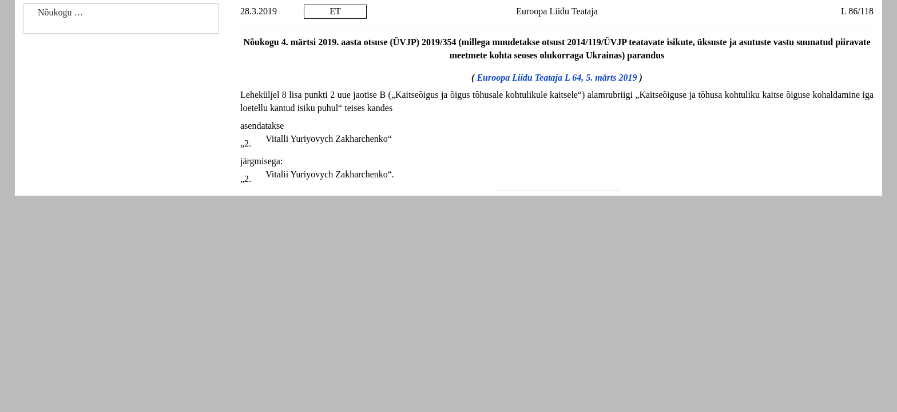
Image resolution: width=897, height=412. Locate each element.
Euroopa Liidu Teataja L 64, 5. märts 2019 (557, 77)
